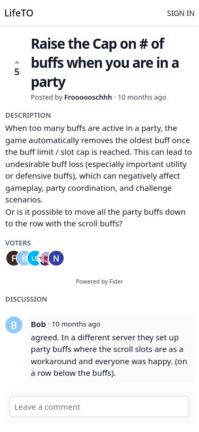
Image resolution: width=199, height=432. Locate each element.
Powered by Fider (99, 281)
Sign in (181, 13)
